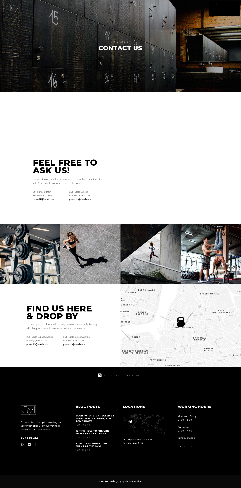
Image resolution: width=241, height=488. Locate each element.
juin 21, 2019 (83, 437)
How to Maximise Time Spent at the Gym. (91, 445)
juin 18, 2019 (83, 425)
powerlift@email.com (43, 199)
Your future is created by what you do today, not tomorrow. (95, 418)
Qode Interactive (132, 481)
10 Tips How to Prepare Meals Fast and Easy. (93, 432)
